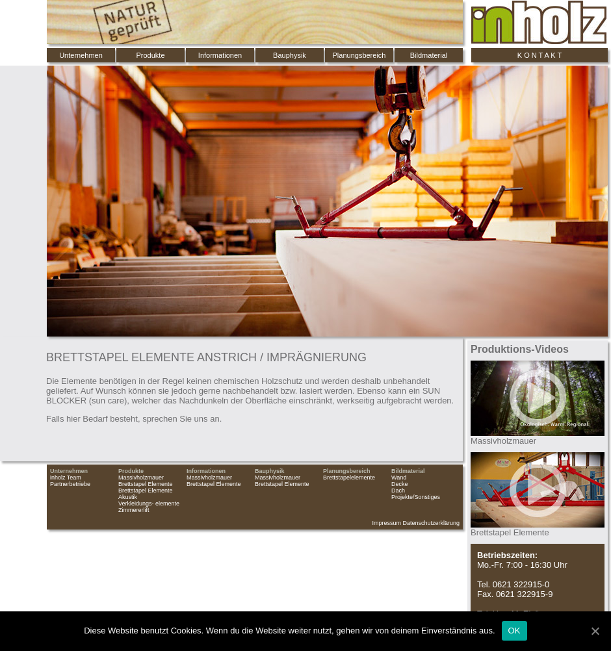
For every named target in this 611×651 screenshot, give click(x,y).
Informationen (220, 55)
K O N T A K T (539, 55)
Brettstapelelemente (349, 477)
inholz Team (65, 477)
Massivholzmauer (141, 477)
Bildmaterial (428, 55)
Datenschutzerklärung (431, 523)
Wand (398, 477)
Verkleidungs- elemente (148, 503)
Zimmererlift (134, 510)
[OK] (594, 630)
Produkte (150, 55)
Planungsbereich (359, 55)
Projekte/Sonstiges (415, 497)
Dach (398, 490)
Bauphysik (289, 55)
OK (514, 630)
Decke (399, 484)
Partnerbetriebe (70, 484)
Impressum (386, 523)
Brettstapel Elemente (145, 484)
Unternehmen (81, 55)
